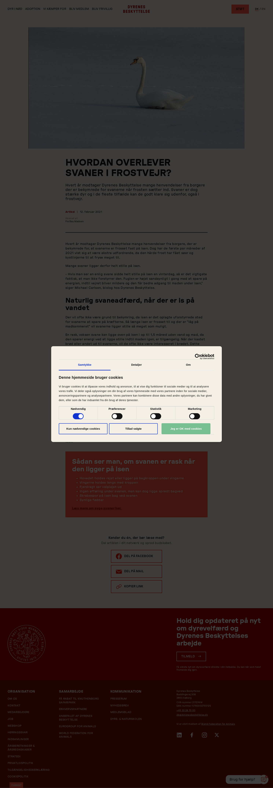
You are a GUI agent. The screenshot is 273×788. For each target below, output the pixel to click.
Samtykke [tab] (84, 364)
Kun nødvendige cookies (83, 428)
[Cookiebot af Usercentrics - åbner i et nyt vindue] (197, 356)
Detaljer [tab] (136, 364)
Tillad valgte (133, 428)
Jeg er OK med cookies (186, 428)
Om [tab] (188, 364)
